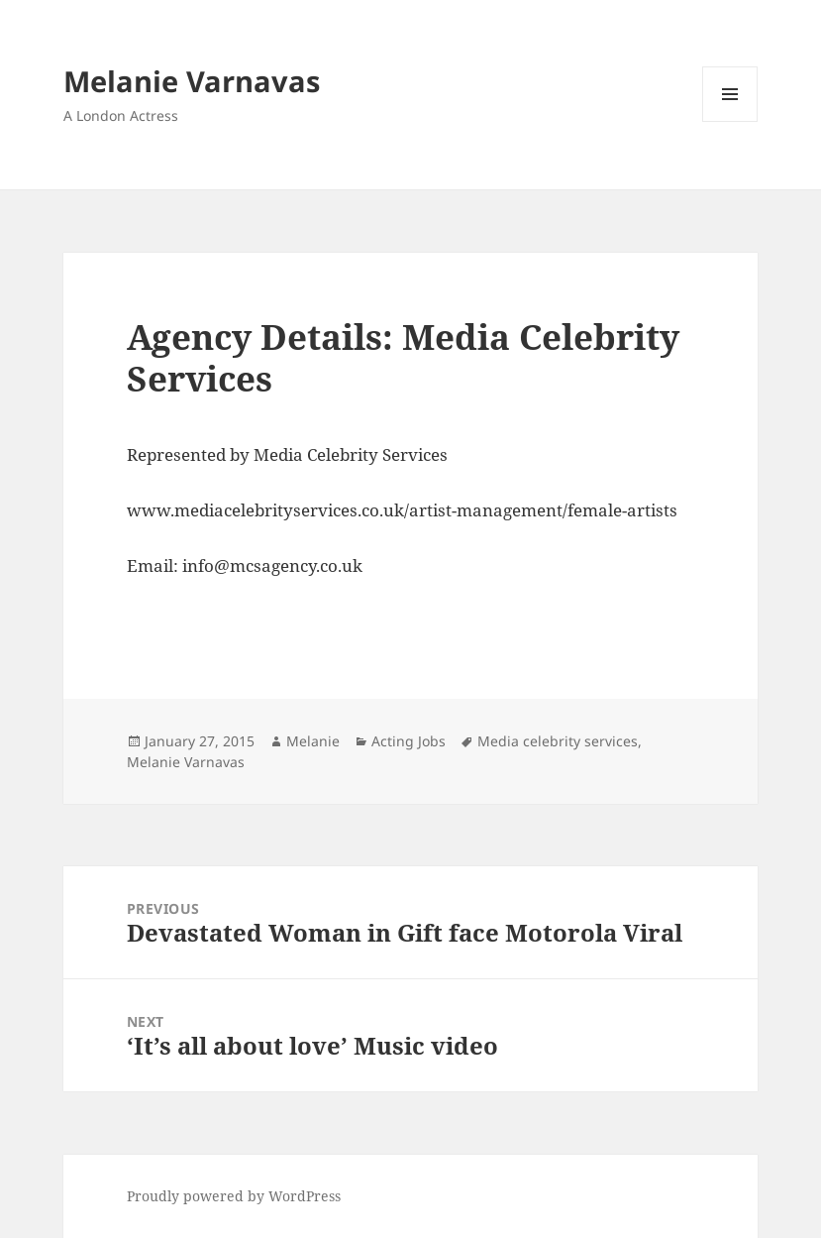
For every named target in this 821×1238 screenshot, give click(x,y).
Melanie (313, 741)
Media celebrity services (557, 741)
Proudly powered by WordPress (234, 1195)
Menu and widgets (730, 121)
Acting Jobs (408, 741)
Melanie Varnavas (191, 80)
